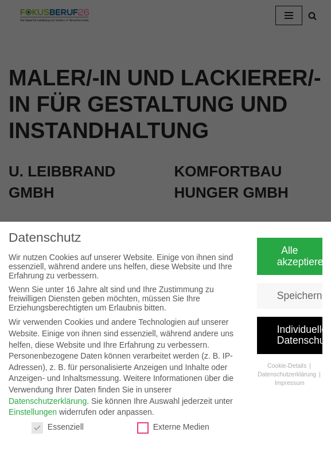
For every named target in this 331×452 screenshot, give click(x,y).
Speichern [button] (299, 295)
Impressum (290, 382)
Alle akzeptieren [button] (299, 256)
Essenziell (58, 426)
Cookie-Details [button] (287, 365)
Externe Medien (173, 426)
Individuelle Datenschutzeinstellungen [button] (299, 335)
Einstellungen (33, 411)
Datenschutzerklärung (48, 401)
